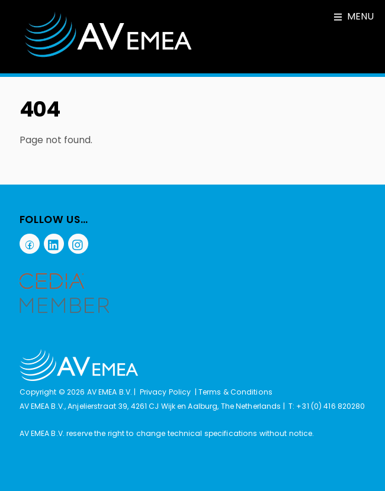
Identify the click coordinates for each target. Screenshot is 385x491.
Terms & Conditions (235, 392)
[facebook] (30, 243)
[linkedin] (54, 243)
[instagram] (78, 243)
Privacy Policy (165, 392)
